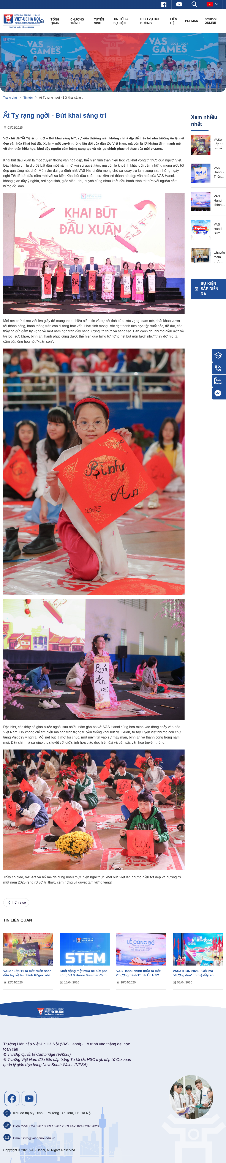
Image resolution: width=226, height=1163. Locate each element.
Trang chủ (10, 97)
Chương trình (77, 21)
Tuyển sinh (99, 21)
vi (212, 4)
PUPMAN (191, 21)
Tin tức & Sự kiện (121, 21)
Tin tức (28, 97)
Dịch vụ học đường (150, 21)
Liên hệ (173, 21)
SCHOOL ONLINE (211, 20)
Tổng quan (55, 21)
